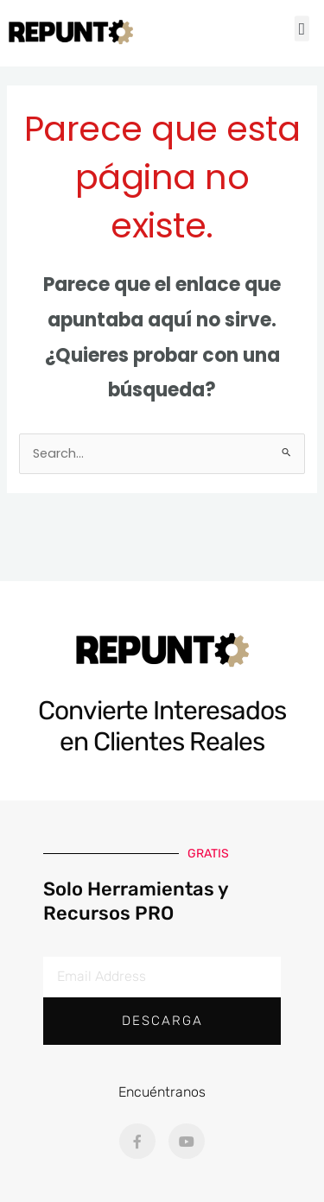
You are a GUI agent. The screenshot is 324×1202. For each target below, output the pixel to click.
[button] (302, 29)
